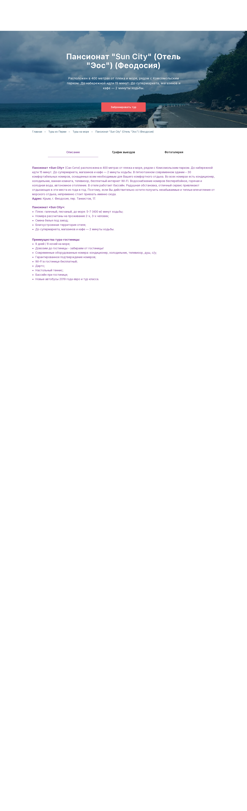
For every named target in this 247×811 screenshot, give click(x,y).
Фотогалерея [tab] (174, 152)
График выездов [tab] (123, 152)
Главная (37, 131)
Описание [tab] (73, 152)
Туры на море (81, 131)
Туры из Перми (57, 131)
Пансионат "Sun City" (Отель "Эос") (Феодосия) (124, 131)
